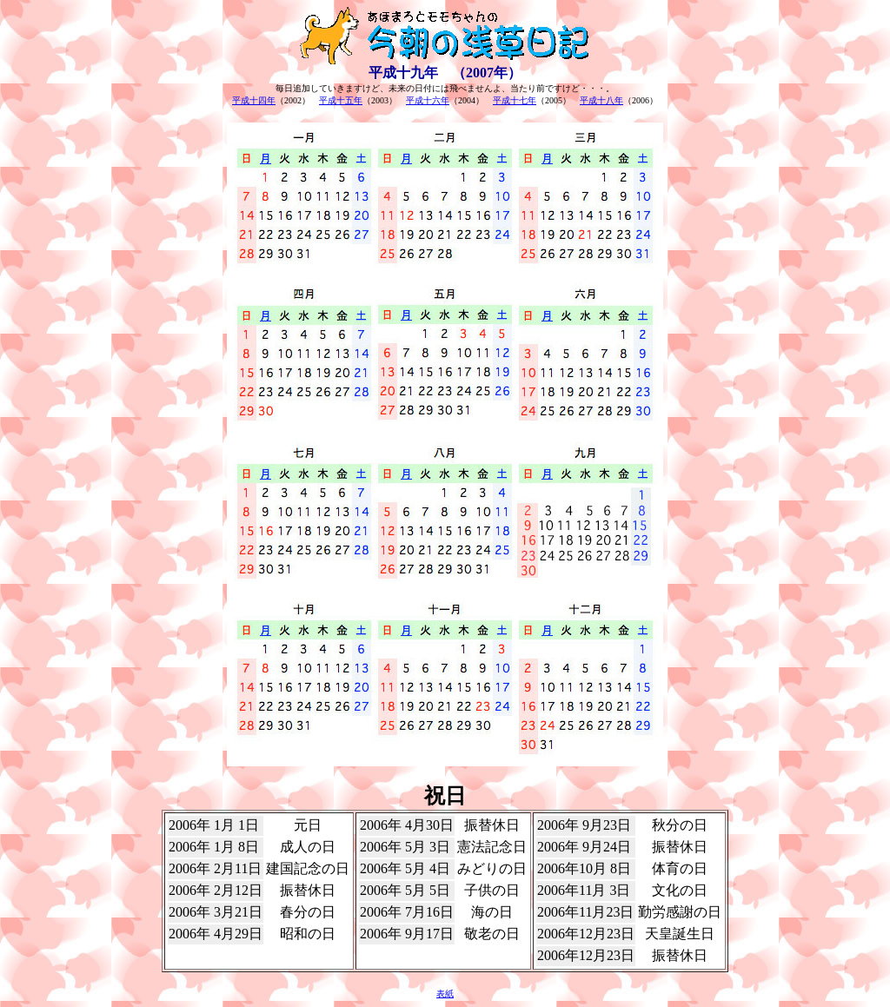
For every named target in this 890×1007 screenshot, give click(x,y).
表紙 (445, 993)
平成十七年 (514, 100)
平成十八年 (601, 100)
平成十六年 (427, 100)
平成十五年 (340, 100)
